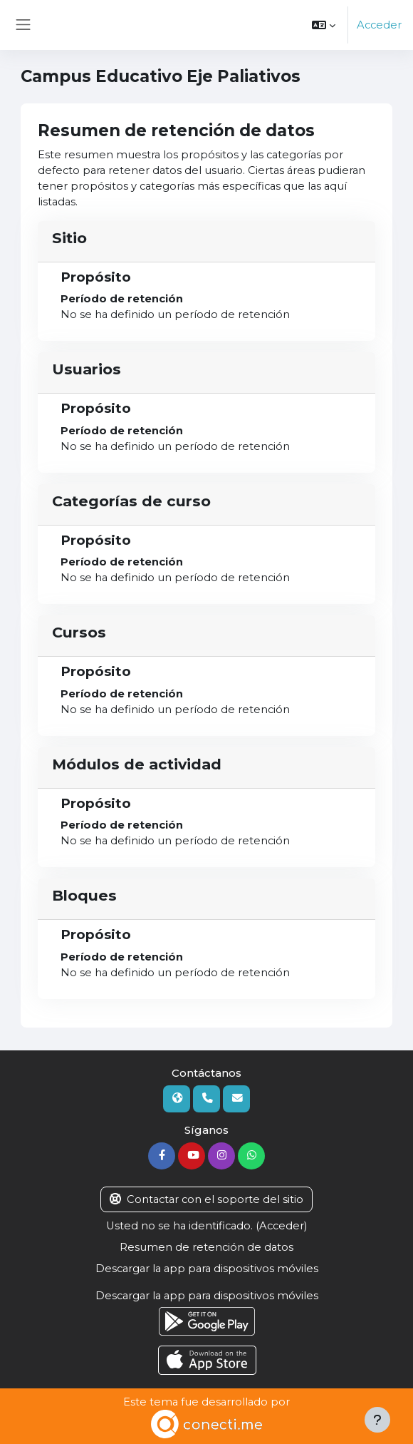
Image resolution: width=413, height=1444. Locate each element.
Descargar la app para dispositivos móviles (206, 1268)
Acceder (379, 25)
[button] (324, 25)
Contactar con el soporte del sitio (206, 1199)
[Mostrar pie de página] (377, 1420)
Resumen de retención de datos (206, 1247)
